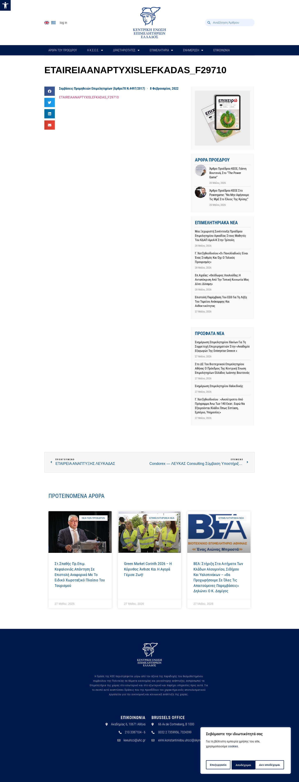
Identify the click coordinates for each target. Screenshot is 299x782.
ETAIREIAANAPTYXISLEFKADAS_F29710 (89, 97)
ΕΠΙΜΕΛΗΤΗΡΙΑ (161, 50)
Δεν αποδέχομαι (246, 765)
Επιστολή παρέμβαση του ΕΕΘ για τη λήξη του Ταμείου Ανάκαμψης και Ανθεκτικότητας (221, 301)
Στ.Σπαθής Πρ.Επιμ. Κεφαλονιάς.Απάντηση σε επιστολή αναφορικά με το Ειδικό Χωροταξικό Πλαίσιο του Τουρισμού (80, 574)
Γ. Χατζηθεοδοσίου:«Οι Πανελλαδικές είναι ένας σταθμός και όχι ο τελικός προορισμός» (221, 258)
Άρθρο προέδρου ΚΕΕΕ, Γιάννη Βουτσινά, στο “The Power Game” (227, 173)
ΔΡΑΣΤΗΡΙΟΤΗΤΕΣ (126, 50)
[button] (5, 5)
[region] (245, 751)
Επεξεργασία (217, 765)
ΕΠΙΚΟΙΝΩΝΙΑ (221, 50)
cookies (233, 747)
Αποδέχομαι (274, 765)
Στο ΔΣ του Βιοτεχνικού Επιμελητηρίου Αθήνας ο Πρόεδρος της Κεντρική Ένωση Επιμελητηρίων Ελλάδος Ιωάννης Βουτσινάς (222, 368)
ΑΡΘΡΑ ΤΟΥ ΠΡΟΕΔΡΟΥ (62, 50)
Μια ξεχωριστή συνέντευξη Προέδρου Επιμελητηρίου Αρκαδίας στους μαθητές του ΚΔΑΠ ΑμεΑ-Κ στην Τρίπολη (220, 236)
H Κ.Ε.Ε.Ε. (95, 50)
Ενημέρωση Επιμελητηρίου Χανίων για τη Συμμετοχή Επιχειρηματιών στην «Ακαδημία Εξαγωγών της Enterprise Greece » (222, 346)
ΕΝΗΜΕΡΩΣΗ (193, 50)
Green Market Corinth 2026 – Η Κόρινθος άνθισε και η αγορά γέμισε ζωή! (148, 569)
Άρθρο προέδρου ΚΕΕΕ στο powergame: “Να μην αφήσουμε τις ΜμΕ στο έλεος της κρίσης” (229, 195)
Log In (63, 23)
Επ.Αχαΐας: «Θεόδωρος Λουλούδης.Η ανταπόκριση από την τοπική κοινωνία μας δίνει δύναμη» (222, 279)
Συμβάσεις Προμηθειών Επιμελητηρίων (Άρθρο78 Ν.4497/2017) (102, 88)
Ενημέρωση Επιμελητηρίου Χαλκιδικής (219, 386)
